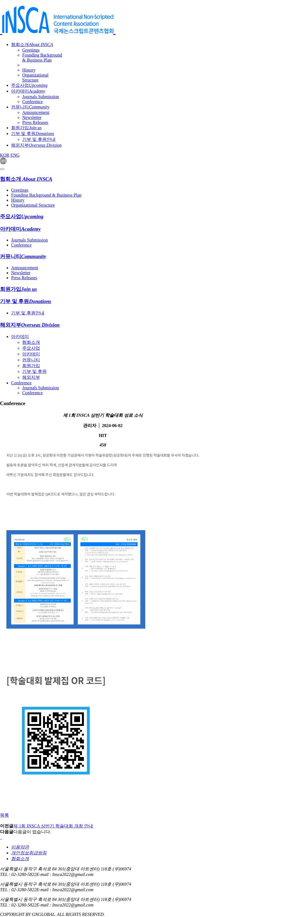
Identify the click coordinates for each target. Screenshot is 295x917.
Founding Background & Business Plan (42, 57)
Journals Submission (40, 96)
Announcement (35, 112)
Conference (32, 101)
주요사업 (29, 85)
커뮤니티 (30, 107)
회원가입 (26, 127)
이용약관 (20, 847)
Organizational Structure (35, 77)
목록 (4, 815)
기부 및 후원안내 (39, 139)
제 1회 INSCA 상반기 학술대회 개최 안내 (53, 826)
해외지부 (36, 145)
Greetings (30, 50)
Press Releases (35, 122)
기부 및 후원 (32, 133)
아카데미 (28, 91)
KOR (4, 155)
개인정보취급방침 (29, 852)
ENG (15, 155)
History (29, 70)
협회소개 (32, 44)
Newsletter (31, 117)
